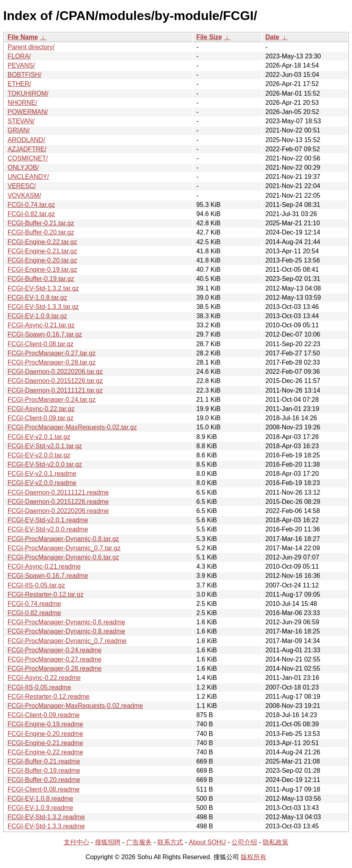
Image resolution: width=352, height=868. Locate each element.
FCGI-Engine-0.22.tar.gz (42, 242)
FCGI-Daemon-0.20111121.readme (58, 492)
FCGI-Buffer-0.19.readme (44, 770)
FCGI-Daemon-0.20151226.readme (58, 501)
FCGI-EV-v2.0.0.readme (42, 482)
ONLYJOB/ (23, 167)
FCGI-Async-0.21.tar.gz (41, 325)
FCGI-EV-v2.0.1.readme (42, 473)
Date (273, 37)
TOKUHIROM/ (28, 93)
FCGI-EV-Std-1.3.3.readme (46, 826)
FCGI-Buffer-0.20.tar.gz (41, 232)
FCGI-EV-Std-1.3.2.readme (46, 817)
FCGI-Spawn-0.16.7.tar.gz (45, 334)
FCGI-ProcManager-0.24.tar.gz (52, 399)
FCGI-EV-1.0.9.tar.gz (37, 316)
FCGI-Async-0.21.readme (44, 566)
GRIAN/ (19, 130)
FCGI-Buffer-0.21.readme (44, 761)
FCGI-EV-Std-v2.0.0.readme (48, 529)
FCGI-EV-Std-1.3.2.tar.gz (43, 288)
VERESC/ (22, 185)
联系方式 (170, 842)
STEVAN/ (21, 121)
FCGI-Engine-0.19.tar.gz (42, 269)
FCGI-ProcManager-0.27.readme (55, 659)
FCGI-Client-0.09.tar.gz (41, 418)
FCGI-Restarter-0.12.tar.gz (45, 594)
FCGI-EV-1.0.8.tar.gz (37, 297)
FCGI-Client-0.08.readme (44, 789)
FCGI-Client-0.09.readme (44, 715)
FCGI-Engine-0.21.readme (45, 743)
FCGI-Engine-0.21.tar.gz (42, 251)
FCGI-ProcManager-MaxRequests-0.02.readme (75, 705)
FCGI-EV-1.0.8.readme (40, 798)
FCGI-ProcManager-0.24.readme (55, 650)
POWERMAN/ (28, 111)
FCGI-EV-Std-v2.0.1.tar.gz (45, 446)
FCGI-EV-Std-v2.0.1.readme (48, 520)
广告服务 (139, 842)
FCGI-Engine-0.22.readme (45, 752)
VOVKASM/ (24, 195)
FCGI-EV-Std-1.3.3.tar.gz (43, 306)
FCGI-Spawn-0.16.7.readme (48, 575)
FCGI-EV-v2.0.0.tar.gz (39, 455)
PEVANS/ (21, 65)
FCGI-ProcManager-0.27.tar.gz (52, 353)
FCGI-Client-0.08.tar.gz (41, 344)
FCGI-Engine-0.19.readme (45, 724)
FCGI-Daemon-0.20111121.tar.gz (55, 390)
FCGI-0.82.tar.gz (31, 213)
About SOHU (207, 842)
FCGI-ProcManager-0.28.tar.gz (52, 362)
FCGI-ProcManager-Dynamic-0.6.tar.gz (63, 557)
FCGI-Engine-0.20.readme (45, 733)
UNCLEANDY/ (28, 176)
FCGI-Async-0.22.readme (44, 677)
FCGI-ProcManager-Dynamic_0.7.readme (67, 640)
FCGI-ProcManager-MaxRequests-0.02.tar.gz (72, 427)
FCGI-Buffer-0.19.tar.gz (41, 278)
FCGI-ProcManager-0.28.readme (55, 668)
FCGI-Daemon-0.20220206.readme (58, 510)
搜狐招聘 (108, 842)
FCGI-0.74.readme (34, 603)
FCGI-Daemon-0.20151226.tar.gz (55, 380)
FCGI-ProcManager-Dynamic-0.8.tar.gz (63, 538)
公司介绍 (244, 842)
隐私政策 (275, 842)
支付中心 (76, 842)
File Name (23, 37)
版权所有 (253, 857)
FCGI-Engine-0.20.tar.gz (42, 260)
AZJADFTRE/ (27, 149)
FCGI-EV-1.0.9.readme (40, 807)
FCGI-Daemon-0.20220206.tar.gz (55, 371)
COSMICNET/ (28, 158)
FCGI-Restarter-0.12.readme (49, 696)
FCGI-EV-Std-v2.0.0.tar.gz (45, 464)
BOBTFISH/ (24, 74)
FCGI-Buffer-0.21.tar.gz (41, 223)
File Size (209, 37)
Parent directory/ (31, 47)
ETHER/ (19, 83)
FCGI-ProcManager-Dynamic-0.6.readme (66, 622)
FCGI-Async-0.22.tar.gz (41, 408)
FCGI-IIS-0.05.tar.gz (36, 585)
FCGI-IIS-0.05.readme (39, 687)
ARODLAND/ (26, 139)
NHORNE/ (22, 102)
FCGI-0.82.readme (34, 612)
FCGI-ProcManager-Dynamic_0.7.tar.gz (64, 548)
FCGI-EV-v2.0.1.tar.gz (39, 436)
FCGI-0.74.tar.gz (31, 204)
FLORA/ (19, 56)
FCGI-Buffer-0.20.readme (44, 779)
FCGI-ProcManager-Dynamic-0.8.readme (66, 631)
